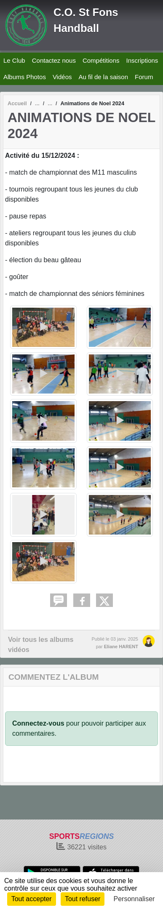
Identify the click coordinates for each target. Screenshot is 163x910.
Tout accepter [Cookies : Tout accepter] (31, 898)
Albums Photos (24, 76)
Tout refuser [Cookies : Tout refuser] (82, 898)
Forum (144, 76)
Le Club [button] (14, 60)
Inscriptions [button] (142, 60)
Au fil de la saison (103, 76)
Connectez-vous (38, 723)
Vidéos (62, 76)
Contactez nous (54, 60)
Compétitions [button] (101, 60)
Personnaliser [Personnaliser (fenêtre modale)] (134, 898)
